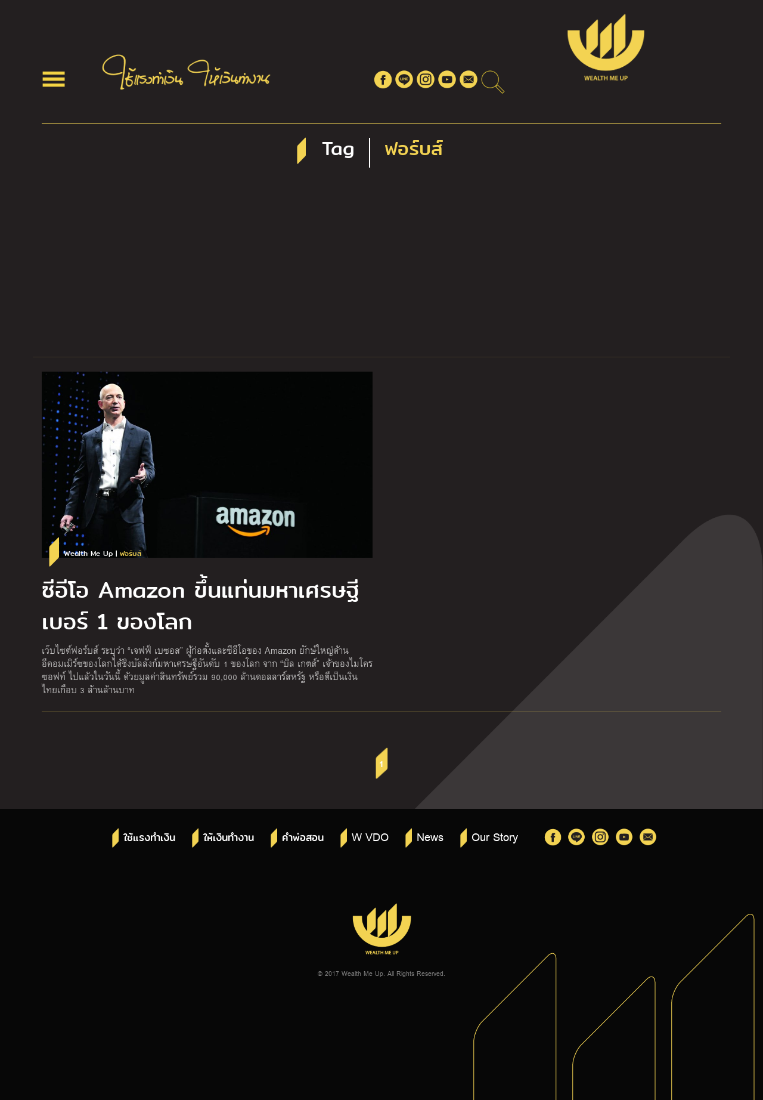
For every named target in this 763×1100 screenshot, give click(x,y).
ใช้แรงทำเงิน (149, 837)
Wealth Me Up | (102, 554)
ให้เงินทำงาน (228, 837)
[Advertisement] (381, 267)
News (430, 836)
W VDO (370, 836)
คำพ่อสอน (303, 837)
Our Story (495, 836)
